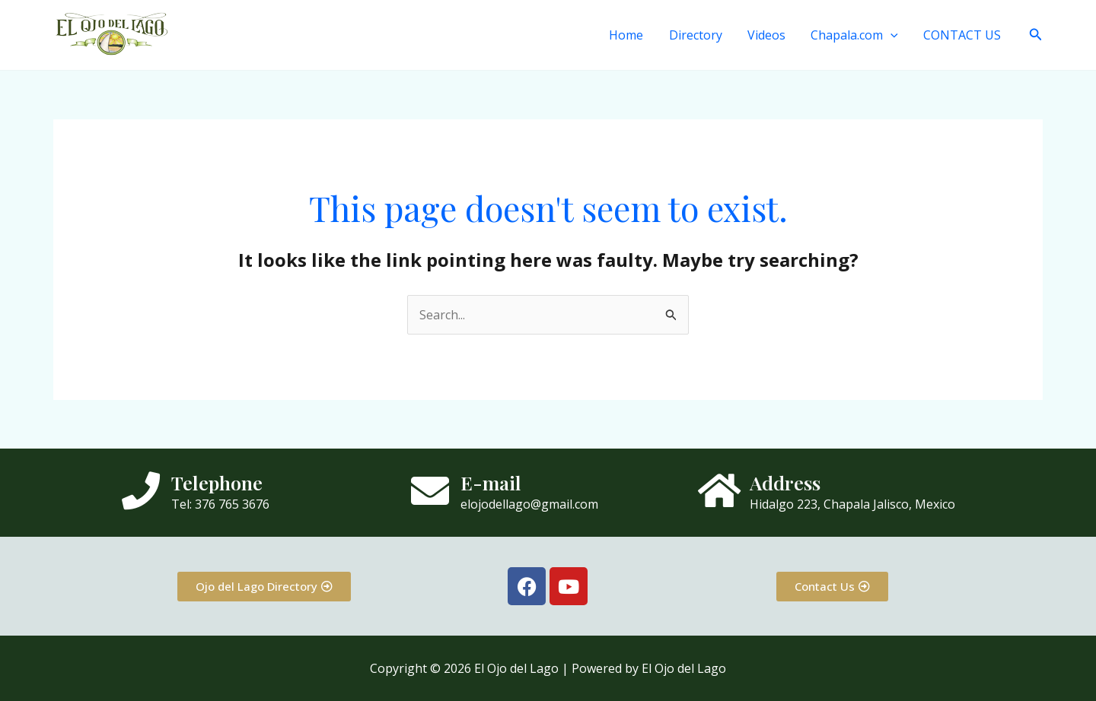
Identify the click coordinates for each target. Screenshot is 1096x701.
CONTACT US (963, 35)
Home (630, 35)
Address (785, 482)
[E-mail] (430, 490)
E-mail (490, 482)
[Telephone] (141, 490)
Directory (698, 35)
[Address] (719, 490)
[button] (892, 35)
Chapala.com (856, 35)
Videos (769, 35)
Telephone (217, 482)
